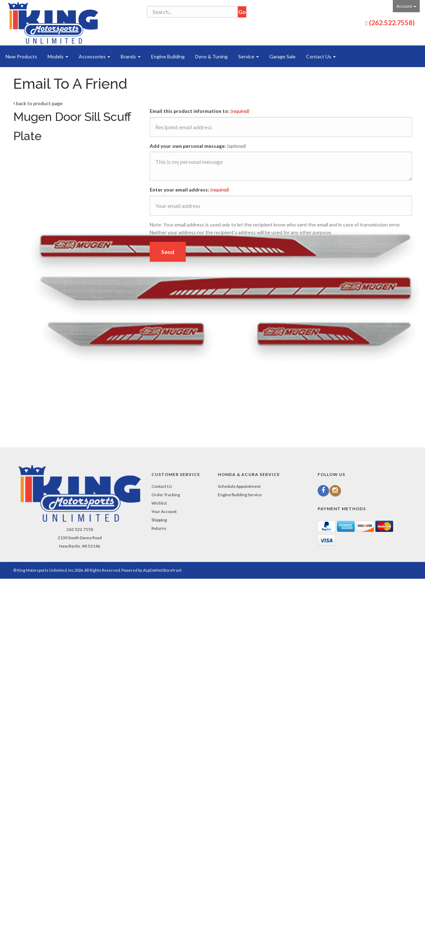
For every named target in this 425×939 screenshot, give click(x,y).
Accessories (94, 56)
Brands (131, 56)
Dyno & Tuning (211, 56)
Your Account (164, 511)
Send (167, 251)
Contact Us (321, 56)
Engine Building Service (240, 494)
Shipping (159, 519)
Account (406, 6)
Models (58, 56)
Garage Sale (282, 56)
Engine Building (168, 56)
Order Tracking (165, 494)
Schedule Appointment (239, 486)
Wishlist (159, 503)
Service (248, 56)
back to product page (38, 103)
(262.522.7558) (392, 23)
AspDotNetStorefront (162, 570)
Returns (159, 528)
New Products (21, 56)
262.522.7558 (79, 529)
